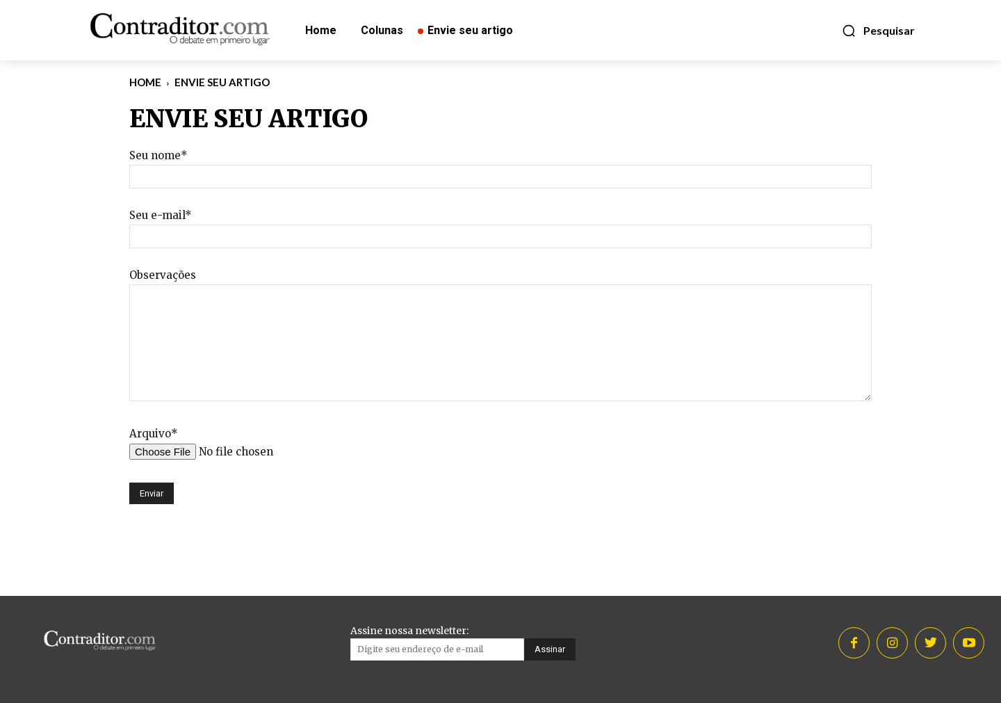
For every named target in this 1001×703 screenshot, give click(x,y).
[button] (878, 30)
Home (145, 82)
